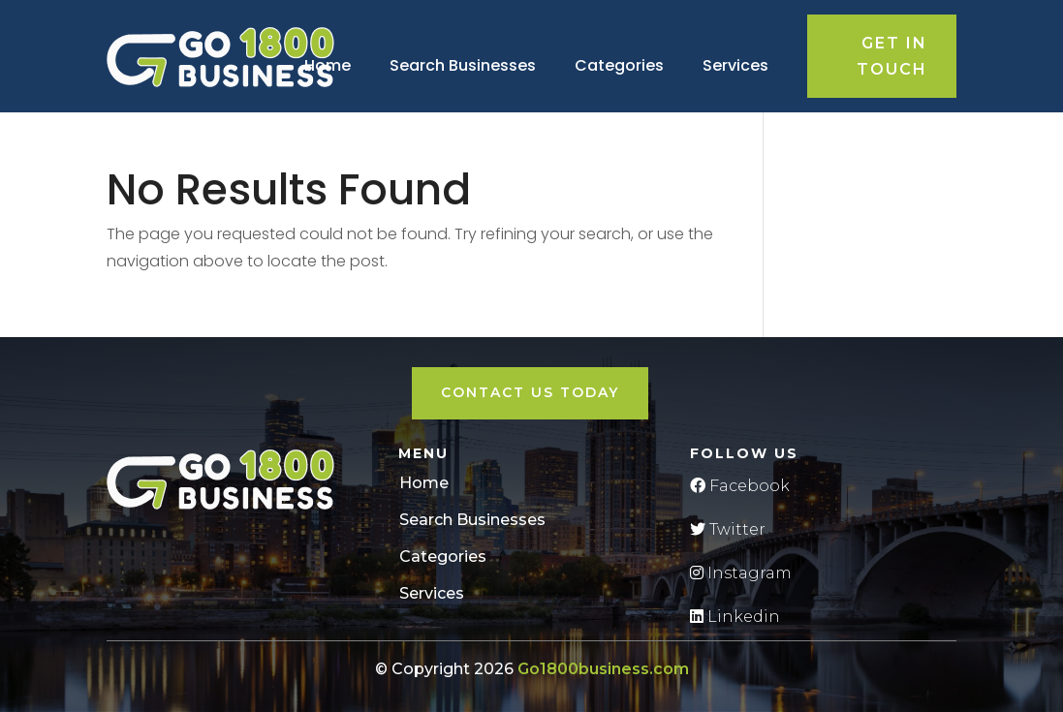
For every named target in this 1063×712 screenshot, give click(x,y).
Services (735, 65)
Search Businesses (463, 65)
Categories (619, 65)
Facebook (740, 486)
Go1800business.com (603, 669)
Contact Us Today (530, 392)
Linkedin (735, 616)
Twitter (728, 529)
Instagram (741, 573)
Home (327, 65)
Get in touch (892, 56)
